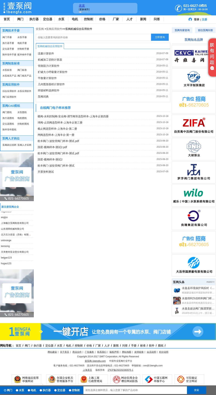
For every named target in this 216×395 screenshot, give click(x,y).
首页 (7, 19)
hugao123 (6, 212)
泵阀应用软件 (11, 84)
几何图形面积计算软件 (51, 84)
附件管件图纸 (9, 129)
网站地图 (126, 352)
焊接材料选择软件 (48, 90)
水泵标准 (7, 70)
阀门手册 (7, 37)
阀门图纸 (7, 112)
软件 (151, 345)
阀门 (20, 19)
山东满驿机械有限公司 (12, 229)
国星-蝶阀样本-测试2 (50, 159)
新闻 (143, 19)
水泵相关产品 (9, 75)
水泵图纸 (22, 112)
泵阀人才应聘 (24, 145)
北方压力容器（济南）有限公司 (17, 235)
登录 (196, 19)
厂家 (116, 19)
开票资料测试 (46, 171)
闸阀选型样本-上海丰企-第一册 (56, 134)
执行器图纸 (8, 118)
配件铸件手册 (24, 54)
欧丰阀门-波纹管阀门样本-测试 (56, 165)
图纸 (160, 345)
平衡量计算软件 (47, 78)
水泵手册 (22, 37)
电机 (75, 19)
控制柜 (88, 19)
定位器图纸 (8, 123)
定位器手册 (8, 49)
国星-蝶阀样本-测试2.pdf (52, 147)
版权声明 (114, 352)
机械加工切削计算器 (50, 59)
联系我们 (101, 352)
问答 (157, 19)
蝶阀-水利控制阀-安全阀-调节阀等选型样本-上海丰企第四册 (73, 116)
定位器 (47, 19)
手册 (133, 345)
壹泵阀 (40, 28)
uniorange (6, 241)
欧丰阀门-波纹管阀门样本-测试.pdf (58, 140)
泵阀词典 (43, 96)
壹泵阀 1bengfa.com (95, 361)
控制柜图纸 (23, 123)
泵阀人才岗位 (11, 138)
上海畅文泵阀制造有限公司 (15, 223)
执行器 (34, 19)
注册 (204, 19)
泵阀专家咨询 (182, 30)
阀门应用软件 (9, 97)
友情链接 (139, 352)
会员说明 (151, 352)
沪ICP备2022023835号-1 (120, 370)
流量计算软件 (46, 53)
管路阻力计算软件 (48, 65)
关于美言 (64, 352)
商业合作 (77, 352)
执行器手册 (8, 43)
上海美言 (87, 370)
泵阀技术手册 (11, 30)
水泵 (61, 19)
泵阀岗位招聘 (9, 145)
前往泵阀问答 (205, 30)
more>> (210, 282)
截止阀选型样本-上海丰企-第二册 (57, 128)
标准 (142, 345)
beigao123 (6, 258)
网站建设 (52, 352)
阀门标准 (22, 70)
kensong (5, 247)
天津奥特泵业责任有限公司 (15, 252)
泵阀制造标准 (11, 63)
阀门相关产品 (24, 75)
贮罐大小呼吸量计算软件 (52, 71)
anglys (4, 218)
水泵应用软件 (24, 91)
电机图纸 (22, 118)
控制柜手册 (23, 49)
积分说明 (163, 352)
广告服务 (89, 352)
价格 (102, 19)
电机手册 (22, 43)
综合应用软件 (9, 91)
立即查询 (160, 37)
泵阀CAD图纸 (11, 105)
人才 (129, 19)
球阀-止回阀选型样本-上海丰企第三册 (60, 122)
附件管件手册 (9, 54)
